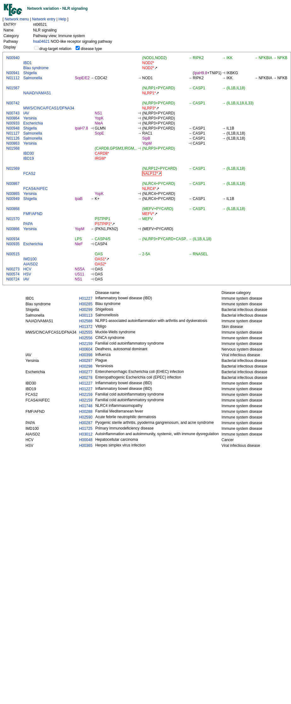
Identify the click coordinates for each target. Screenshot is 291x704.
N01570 (13, 219)
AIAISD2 (30, 264)
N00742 (13, 103)
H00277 (85, 372)
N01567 (13, 88)
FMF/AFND (33, 214)
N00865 (13, 193)
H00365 (85, 445)
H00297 (85, 360)
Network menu (17, 19)
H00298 (85, 366)
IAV (26, 113)
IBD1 (27, 63)
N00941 (13, 73)
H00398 (85, 355)
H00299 (85, 310)
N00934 (13, 239)
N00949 (13, 199)
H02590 (85, 417)
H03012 (85, 434)
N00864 (13, 118)
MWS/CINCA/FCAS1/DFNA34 (48, 108)
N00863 (13, 143)
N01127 (13, 133)
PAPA (28, 224)
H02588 (85, 321)
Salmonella (32, 78)
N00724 (13, 279)
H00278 (85, 377)
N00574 (13, 274)
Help (62, 19)
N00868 (13, 209)
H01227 (85, 298)
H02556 (85, 338)
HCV (27, 269)
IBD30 (28, 153)
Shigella (30, 73)
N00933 (13, 123)
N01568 (13, 148)
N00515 (13, 254)
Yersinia (30, 118)
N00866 (13, 229)
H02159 (85, 343)
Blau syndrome (35, 68)
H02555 (85, 332)
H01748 (85, 406)
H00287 (85, 423)
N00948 (13, 128)
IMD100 (30, 259)
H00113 (85, 315)
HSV (27, 274)
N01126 (13, 138)
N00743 (13, 113)
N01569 (13, 168)
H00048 (85, 440)
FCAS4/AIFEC (35, 188)
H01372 (85, 326)
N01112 (13, 78)
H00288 (85, 411)
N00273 (13, 269)
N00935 (13, 244)
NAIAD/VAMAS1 (37, 93)
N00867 (13, 183)
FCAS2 (29, 173)
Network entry (43, 19)
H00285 (85, 304)
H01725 (85, 428)
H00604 (85, 349)
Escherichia (33, 123)
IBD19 (28, 158)
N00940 (13, 58)
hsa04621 (41, 41)
